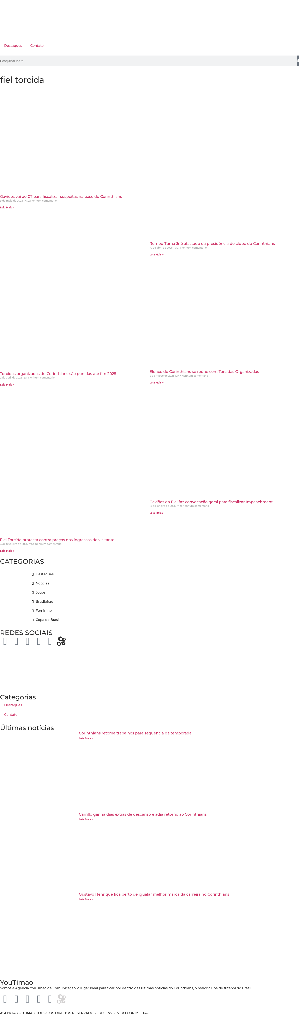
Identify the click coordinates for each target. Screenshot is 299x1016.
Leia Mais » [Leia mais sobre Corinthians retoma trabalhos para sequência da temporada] (86, 738)
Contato (36, 46)
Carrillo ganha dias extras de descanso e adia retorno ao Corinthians (143, 814)
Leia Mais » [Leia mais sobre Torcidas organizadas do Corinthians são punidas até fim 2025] (7, 384)
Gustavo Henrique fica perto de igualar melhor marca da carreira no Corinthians (154, 894)
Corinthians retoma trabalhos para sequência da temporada (135, 733)
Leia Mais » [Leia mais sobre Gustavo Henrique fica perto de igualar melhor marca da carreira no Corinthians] (86, 899)
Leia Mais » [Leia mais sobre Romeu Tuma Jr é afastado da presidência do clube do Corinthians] (157, 254)
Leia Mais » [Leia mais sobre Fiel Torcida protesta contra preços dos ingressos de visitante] (7, 550)
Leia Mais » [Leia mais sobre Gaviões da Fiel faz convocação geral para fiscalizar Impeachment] (157, 512)
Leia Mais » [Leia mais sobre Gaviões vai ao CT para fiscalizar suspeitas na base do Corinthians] (7, 207)
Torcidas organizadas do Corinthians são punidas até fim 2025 (58, 373)
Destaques (13, 46)
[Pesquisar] (298, 61)
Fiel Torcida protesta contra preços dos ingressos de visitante (57, 540)
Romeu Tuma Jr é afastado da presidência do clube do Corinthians (212, 243)
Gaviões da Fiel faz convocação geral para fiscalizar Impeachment (211, 502)
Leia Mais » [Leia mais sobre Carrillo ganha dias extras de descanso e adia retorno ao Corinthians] (86, 819)
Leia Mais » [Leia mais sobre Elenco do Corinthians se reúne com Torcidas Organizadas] (157, 382)
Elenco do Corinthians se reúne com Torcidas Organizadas (204, 371)
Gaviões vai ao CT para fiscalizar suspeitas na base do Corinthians (61, 196)
